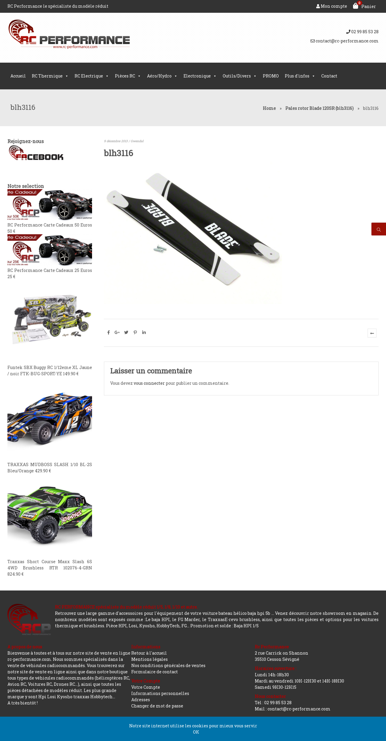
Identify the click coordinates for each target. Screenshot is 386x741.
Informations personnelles (160, 693)
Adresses (140, 699)
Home (269, 108)
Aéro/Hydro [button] (162, 76)
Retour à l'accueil (149, 653)
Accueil (18, 76)
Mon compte (331, 6)
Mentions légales (149, 659)
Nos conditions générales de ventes (168, 665)
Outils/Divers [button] (240, 76)
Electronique (200, 76)
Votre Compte (145, 687)
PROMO (271, 76)
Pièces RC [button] (128, 76)
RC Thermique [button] (50, 76)
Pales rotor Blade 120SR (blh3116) (319, 108)
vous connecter (149, 383)
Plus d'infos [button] (300, 76)
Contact (329, 76)
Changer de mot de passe (157, 706)
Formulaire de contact (154, 671)
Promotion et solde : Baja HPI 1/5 (224, 625)
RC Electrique (92, 76)
